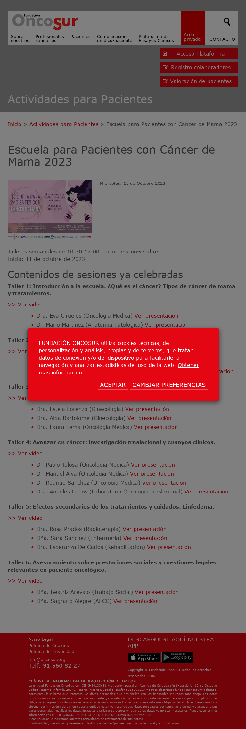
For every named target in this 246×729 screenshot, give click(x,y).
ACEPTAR (113, 384)
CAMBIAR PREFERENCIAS (169, 384)
